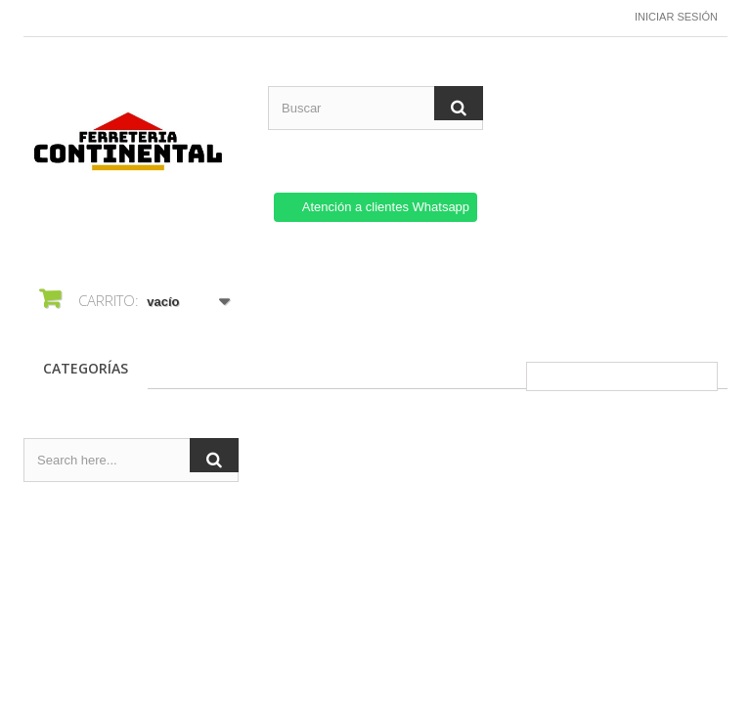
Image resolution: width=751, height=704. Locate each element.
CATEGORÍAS (85, 368)
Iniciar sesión (676, 16)
